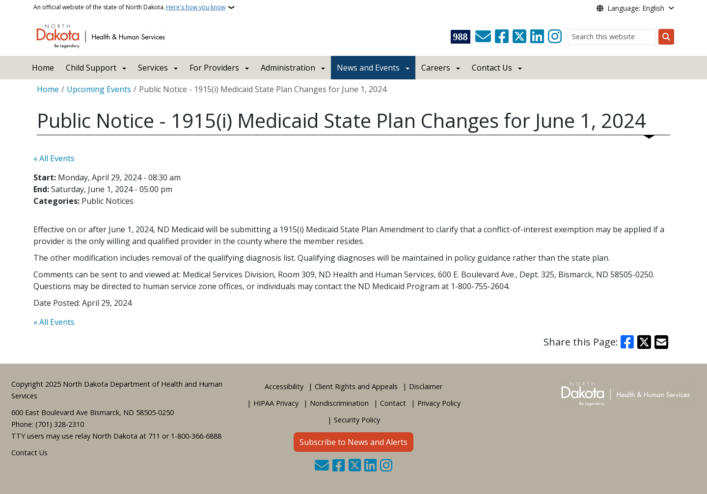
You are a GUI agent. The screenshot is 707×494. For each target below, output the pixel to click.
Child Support (91, 67)
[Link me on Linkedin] (537, 36)
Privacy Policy (439, 403)
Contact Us (29, 452)
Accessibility (284, 386)
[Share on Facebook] (627, 342)
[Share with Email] (661, 342)
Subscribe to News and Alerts (353, 442)
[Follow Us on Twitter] (519, 36)
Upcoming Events (99, 89)
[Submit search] (666, 37)
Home (43, 67)
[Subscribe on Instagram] (555, 36)
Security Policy (357, 419)
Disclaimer (425, 386)
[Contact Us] (483, 36)
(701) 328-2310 (59, 424)
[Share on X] (644, 342)
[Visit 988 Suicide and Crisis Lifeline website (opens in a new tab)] (460, 37)
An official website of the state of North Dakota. (129, 7)
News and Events (368, 67)
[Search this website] (612, 37)
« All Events (54, 158)
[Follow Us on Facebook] (502, 36)
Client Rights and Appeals (356, 386)
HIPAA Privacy (276, 403)
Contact (393, 403)
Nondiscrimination (339, 403)
